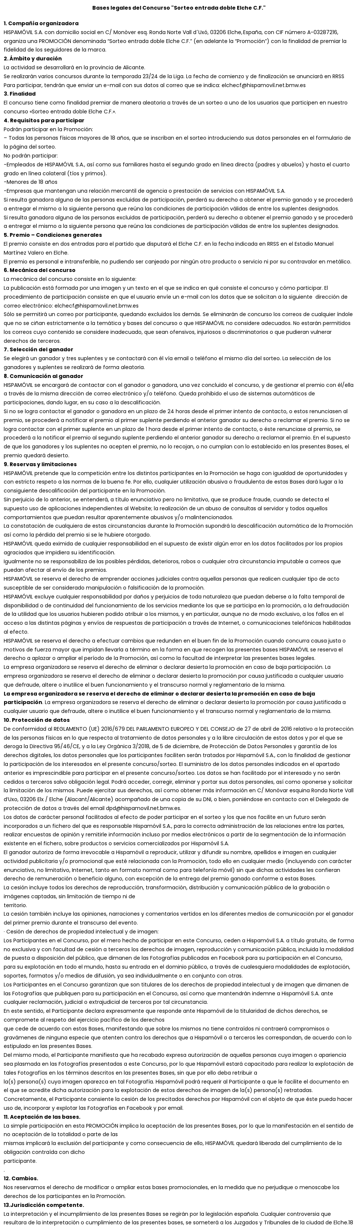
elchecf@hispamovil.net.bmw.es (96, 305)
